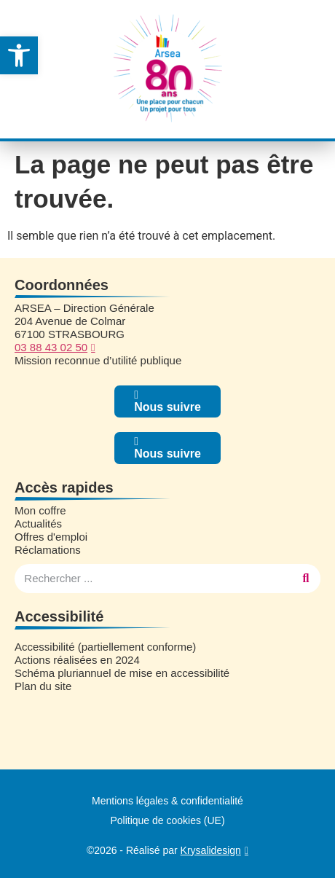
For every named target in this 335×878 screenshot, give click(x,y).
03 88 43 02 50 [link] (51, 347)
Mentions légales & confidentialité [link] (167, 801)
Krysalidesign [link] (211, 850)
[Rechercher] (305, 578)
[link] (19, 55)
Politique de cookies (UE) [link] (167, 820)
